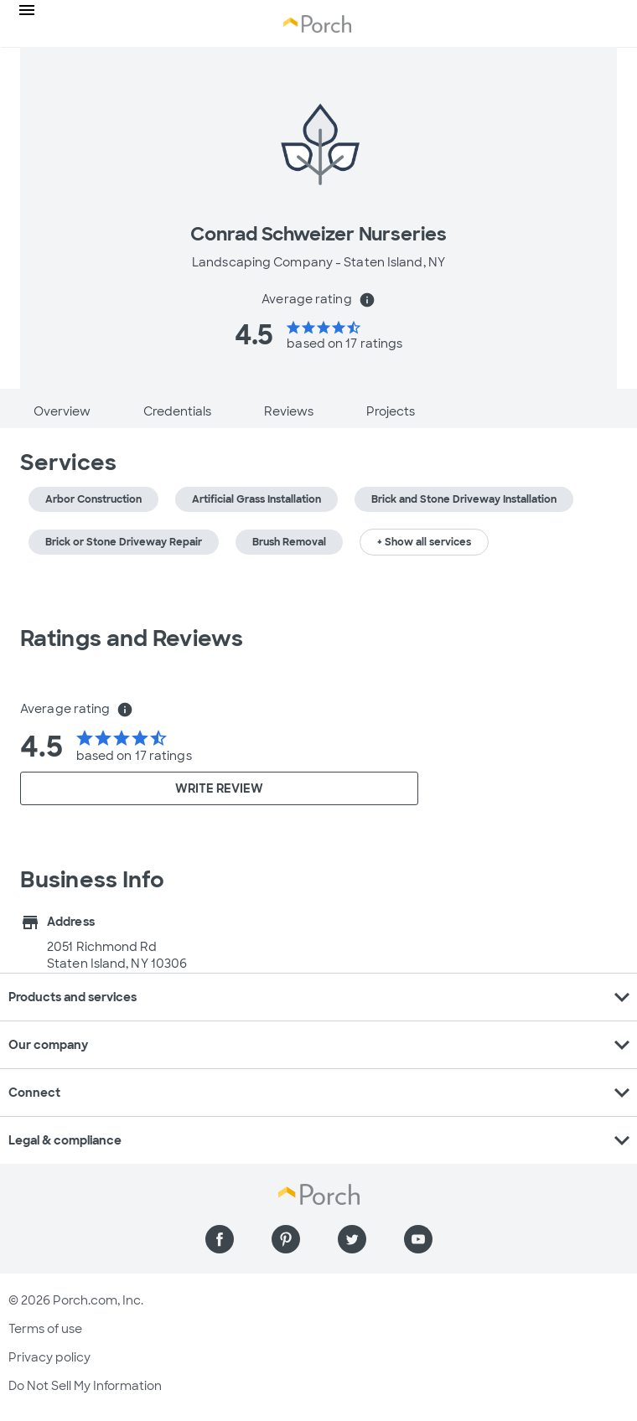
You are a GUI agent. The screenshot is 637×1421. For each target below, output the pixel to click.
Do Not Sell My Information (85, 1385)
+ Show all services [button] (424, 542)
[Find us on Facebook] (219, 1239)
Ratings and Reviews (131, 638)
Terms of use (45, 1328)
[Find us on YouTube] (418, 1239)
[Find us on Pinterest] (286, 1239)
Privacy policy (49, 1357)
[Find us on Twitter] (352, 1239)
